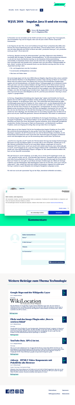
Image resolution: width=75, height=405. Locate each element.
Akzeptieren (59, 212)
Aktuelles (11, 10)
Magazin (22, 10)
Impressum (65, 390)
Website (24, 247)
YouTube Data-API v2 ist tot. (24, 341)
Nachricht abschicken (56, 262)
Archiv (17, 10)
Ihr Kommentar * (27, 251)
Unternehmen (52, 390)
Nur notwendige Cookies (37, 212)
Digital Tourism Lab (32, 10)
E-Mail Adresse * (27, 242)
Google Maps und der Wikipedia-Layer (30, 293)
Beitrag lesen (14, 313)
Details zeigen (62, 208)
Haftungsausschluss (54, 393)
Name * (24, 237)
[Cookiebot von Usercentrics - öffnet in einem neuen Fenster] (63, 191)
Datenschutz (65, 393)
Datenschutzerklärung (57, 202)
